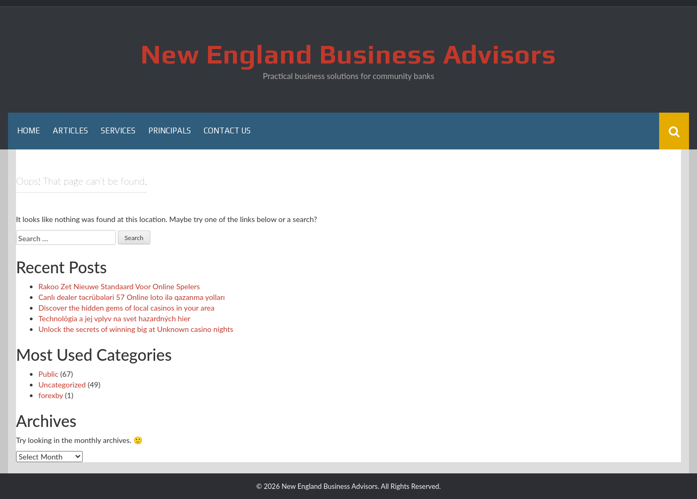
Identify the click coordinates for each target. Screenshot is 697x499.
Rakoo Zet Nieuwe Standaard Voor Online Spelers (119, 286)
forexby (50, 395)
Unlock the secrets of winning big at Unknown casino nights (135, 329)
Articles (70, 130)
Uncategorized (62, 384)
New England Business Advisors (348, 53)
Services (118, 130)
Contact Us (227, 130)
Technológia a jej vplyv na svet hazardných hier (114, 318)
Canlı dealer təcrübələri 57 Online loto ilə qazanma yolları (131, 297)
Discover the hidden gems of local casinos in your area (126, 307)
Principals (169, 130)
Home (28, 130)
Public (48, 373)
